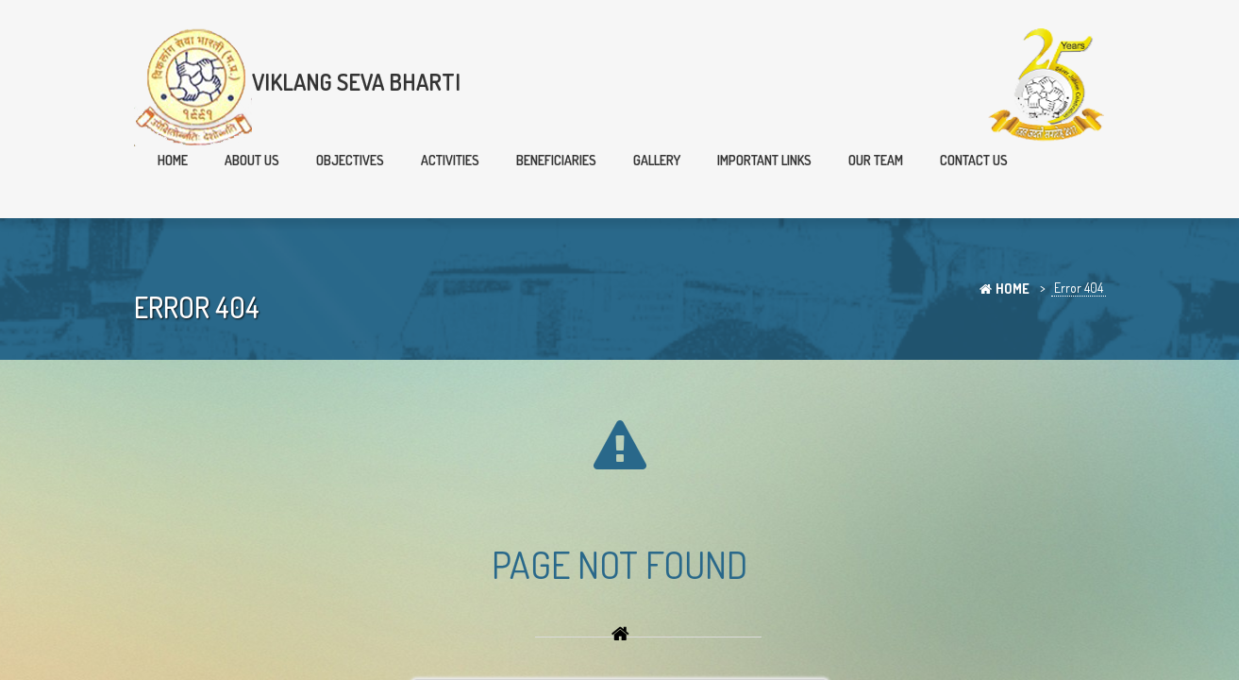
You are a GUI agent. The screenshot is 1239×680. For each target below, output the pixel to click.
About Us (252, 160)
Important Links (764, 160)
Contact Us (974, 160)
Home (173, 160)
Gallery (656, 160)
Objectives (350, 160)
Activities (450, 160)
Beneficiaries (556, 160)
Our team (875, 160)
